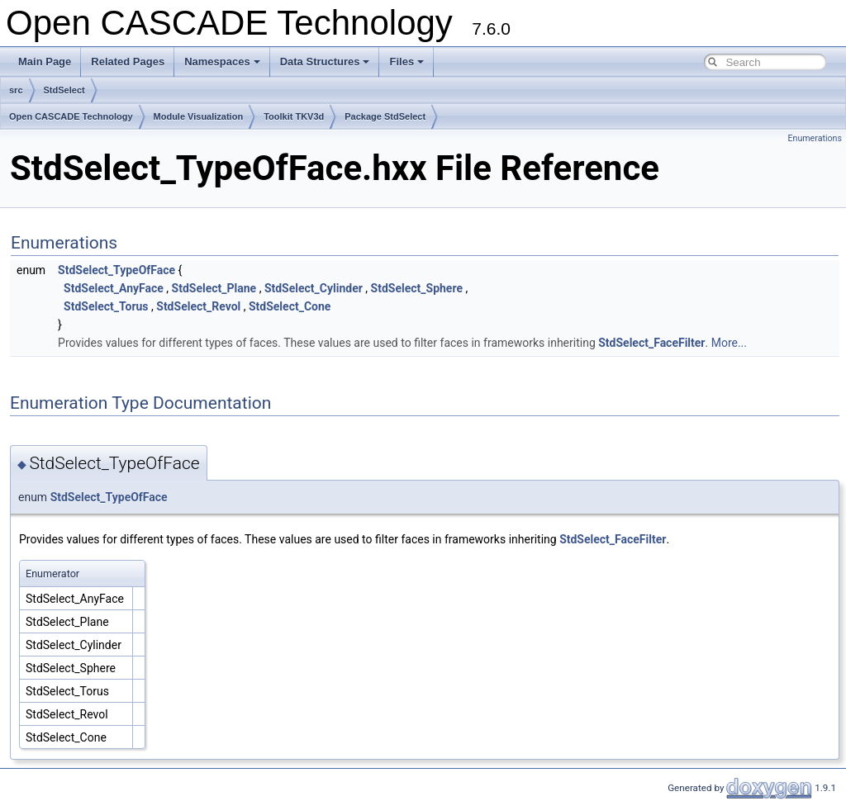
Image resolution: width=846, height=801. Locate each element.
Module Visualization (199, 116)
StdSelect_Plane (214, 288)
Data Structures (325, 61)
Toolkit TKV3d (294, 116)
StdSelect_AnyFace (114, 288)
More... (729, 342)
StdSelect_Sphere (417, 288)
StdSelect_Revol (198, 306)
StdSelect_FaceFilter (651, 342)
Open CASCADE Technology (71, 116)
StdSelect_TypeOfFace (116, 270)
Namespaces (222, 61)
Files (406, 61)
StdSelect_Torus (106, 306)
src (16, 90)
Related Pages (127, 61)
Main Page (44, 61)
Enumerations (814, 138)
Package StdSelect (385, 116)
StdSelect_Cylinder (313, 288)
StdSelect (64, 90)
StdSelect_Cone (289, 306)
